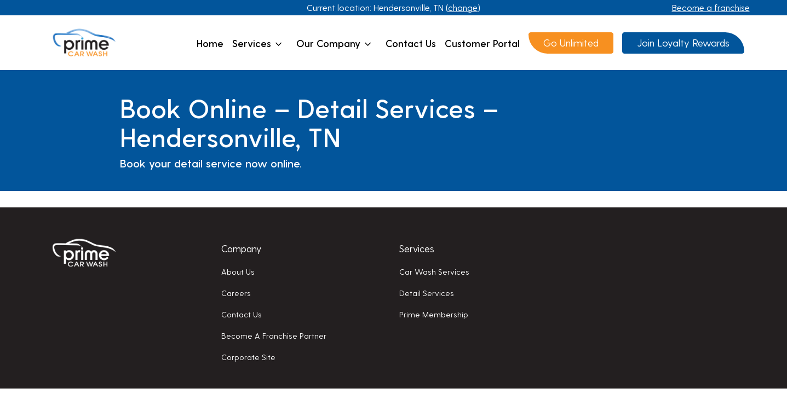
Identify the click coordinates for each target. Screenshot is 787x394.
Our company (333, 43)
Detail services (426, 293)
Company (241, 248)
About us (238, 271)
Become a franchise (711, 7)
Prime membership (433, 314)
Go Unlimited (571, 42)
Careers (236, 293)
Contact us (411, 43)
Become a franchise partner (273, 335)
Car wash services (434, 271)
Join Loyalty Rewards (683, 42)
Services (257, 43)
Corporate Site (248, 357)
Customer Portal (482, 43)
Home (210, 43)
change (463, 7)
